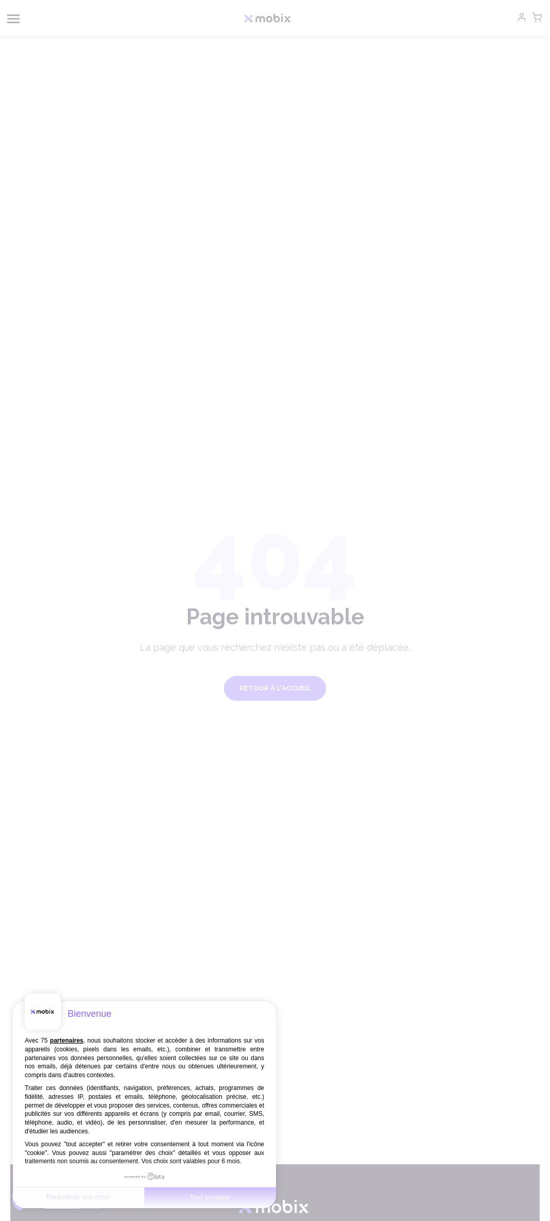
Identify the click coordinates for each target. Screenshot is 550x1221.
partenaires (67, 1040)
